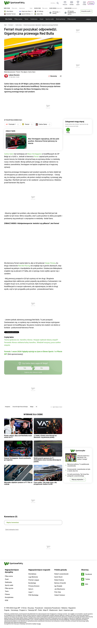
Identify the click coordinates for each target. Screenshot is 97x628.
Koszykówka (9, 597)
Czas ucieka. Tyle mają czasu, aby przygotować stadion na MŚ (45, 483)
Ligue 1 (30, 592)
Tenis (26, 19)
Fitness (7, 594)
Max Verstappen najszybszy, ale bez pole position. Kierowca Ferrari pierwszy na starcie (43, 141)
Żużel (41, 19)
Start (5, 25)
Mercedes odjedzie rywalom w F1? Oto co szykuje (18, 483)
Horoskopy (14, 610)
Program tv (23, 610)
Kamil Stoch (58, 577)
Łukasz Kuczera (14, 75)
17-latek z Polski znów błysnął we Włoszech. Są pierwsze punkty (45, 436)
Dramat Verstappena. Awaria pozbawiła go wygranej (17, 459)
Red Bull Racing (24, 266)
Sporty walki (50, 19)
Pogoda (6, 610)
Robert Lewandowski (61, 574)
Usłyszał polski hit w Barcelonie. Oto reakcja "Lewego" (83, 457)
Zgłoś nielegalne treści (12, 529)
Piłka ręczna (71, 19)
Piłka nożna (18, 19)
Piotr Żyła (57, 592)
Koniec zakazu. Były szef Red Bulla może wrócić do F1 (18, 436)
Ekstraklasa (32, 574)
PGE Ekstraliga (33, 595)
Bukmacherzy (60, 19)
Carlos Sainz (19, 25)
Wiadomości (53, 610)
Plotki (40, 610)
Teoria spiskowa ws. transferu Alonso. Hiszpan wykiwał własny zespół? (31, 340)
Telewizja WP (32, 610)
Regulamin (72, 608)
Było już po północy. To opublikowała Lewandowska (78, 465)
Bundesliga (32, 583)
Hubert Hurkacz (59, 595)
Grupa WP (16, 608)
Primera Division (33, 586)
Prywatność (39, 608)
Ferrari (36, 156)
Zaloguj (91, 3)
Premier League (33, 580)
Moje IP (45, 610)
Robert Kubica (59, 580)
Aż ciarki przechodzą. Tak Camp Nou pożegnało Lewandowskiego (78, 475)
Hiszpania (7, 406)
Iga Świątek (58, 586)
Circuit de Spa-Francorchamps (20, 406)
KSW (6, 600)
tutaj (39, 624)
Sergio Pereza (50, 263)
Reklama (64, 608)
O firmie (24, 608)
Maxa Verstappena (34, 154)
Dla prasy (31, 608)
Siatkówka (33, 19)
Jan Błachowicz (59, 589)
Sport (61, 610)
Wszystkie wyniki (86, 11)
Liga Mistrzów (33, 577)
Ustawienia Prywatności (52, 608)
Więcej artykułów (77, 479)
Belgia (31, 406)
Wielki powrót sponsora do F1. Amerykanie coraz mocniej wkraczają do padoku (47, 460)
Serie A (30, 589)
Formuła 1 (11, 25)
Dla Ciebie (8, 19)
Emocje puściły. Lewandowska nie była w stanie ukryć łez (78, 470)
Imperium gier (68, 610)
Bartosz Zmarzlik (60, 583)
